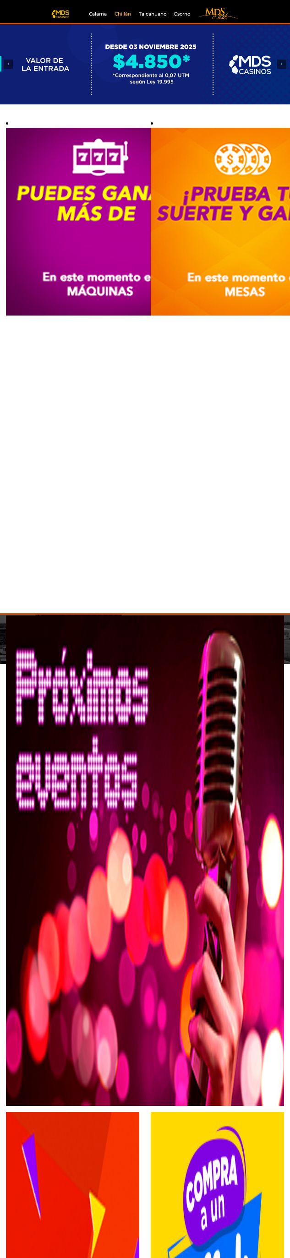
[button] (8, 64)
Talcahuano (152, 13)
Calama (98, 13)
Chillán (123, 13)
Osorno (182, 13)
